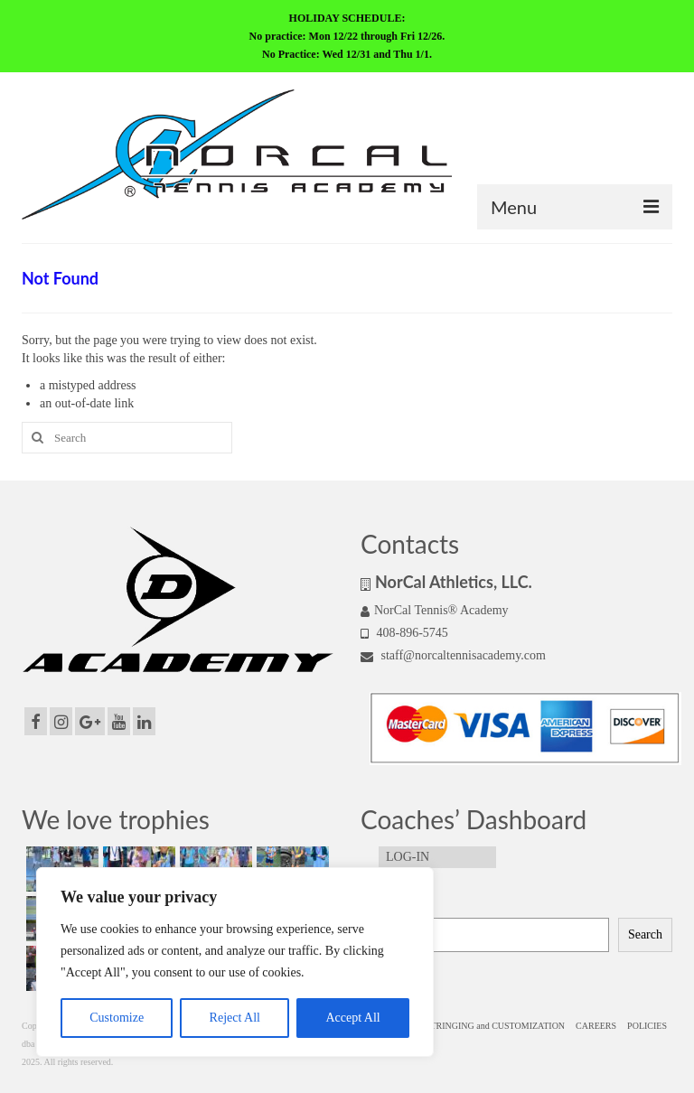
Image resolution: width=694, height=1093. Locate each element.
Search (379, 904)
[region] (235, 962)
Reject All (235, 1017)
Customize (116, 1017)
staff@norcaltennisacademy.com (453, 655)
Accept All (352, 1017)
